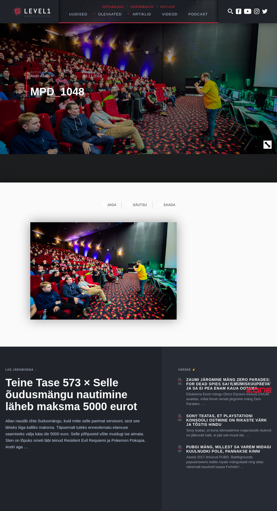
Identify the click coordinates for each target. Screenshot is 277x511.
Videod (170, 14)
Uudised (78, 14)
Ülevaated (110, 14)
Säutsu (137, 205)
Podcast (198, 14)
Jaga (109, 205)
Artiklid (142, 14)
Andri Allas (39, 76)
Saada (167, 205)
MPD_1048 (57, 92)
